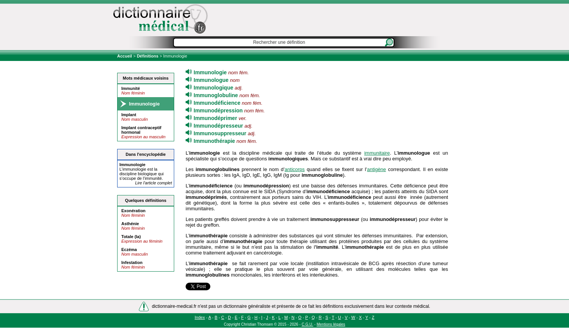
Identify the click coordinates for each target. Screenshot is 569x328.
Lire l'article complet (153, 183)
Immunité (130, 88)
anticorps (294, 169)
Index (200, 317)
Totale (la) (131, 236)
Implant (128, 114)
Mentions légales (330, 324)
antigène (376, 169)
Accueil (125, 56)
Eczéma (129, 249)
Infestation (132, 262)
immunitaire (377, 153)
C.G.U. (307, 324)
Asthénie (130, 223)
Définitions (148, 56)
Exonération (133, 210)
